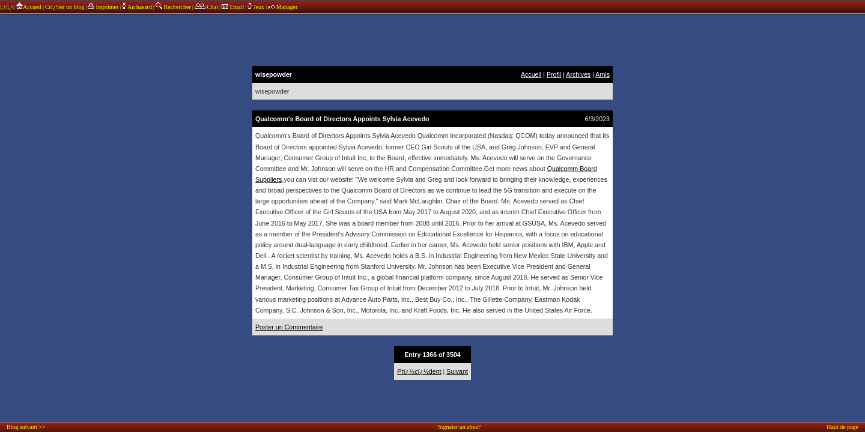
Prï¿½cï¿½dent (419, 371)
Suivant (457, 371)
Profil (554, 74)
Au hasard (137, 7)
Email (233, 7)
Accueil (28, 7)
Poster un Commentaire (289, 327)
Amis (602, 74)
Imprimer (103, 7)
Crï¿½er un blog (64, 7)
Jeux (256, 7)
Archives (578, 74)
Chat (206, 7)
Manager (282, 7)
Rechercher (173, 7)
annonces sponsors (432, 39)
